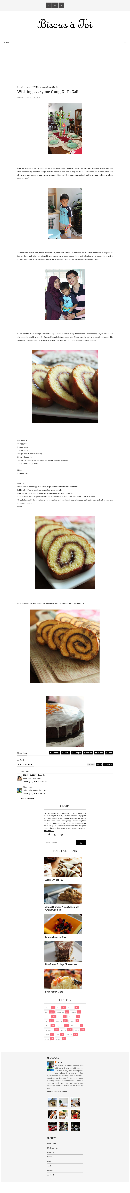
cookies (73, 1012)
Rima (25, 787)
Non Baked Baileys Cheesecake (61, 964)
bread (58, 1008)
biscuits (47, 1008)
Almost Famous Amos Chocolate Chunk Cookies (62, 908)
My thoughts (49, 1030)
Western (58, 1039)
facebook (108, 764)
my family (60, 1025)
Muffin (47, 1025)
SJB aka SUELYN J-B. (31, 775)
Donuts (60, 1017)
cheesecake (60, 1012)
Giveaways (72, 1017)
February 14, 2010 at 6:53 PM (34, 793)
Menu (6, 42)
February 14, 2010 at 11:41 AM (35, 782)
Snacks (47, 1039)
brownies (71, 1008)
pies (57, 1034)
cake (46, 1012)
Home (19, 87)
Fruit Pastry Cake (54, 991)
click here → (49, 831)
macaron (72, 1021)
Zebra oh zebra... (54, 879)
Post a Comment (27, 799)
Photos (47, 1034)
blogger (91, 764)
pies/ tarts (69, 1034)
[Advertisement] (65, 68)
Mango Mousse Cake (56, 937)
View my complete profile (57, 1091)
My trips (63, 1030)
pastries (77, 1030)
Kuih (46, 1021)
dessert (47, 1017)
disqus (99, 764)
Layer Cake (59, 1021)
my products (75, 1025)
